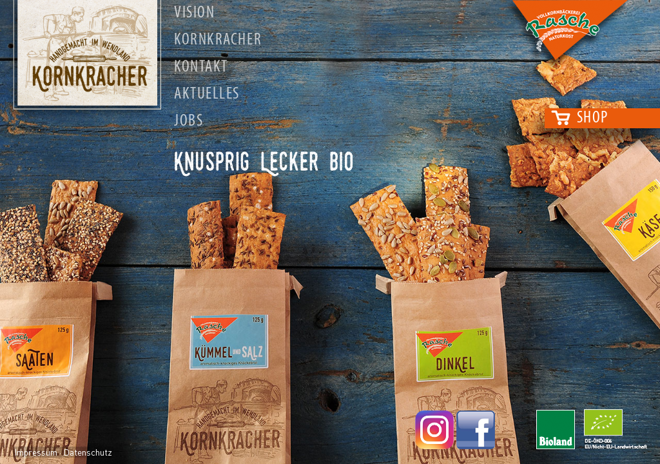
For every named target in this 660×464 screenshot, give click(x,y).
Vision (194, 13)
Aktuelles (207, 94)
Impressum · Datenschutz (63, 452)
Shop (592, 118)
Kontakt (201, 67)
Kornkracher (218, 40)
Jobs (188, 121)
